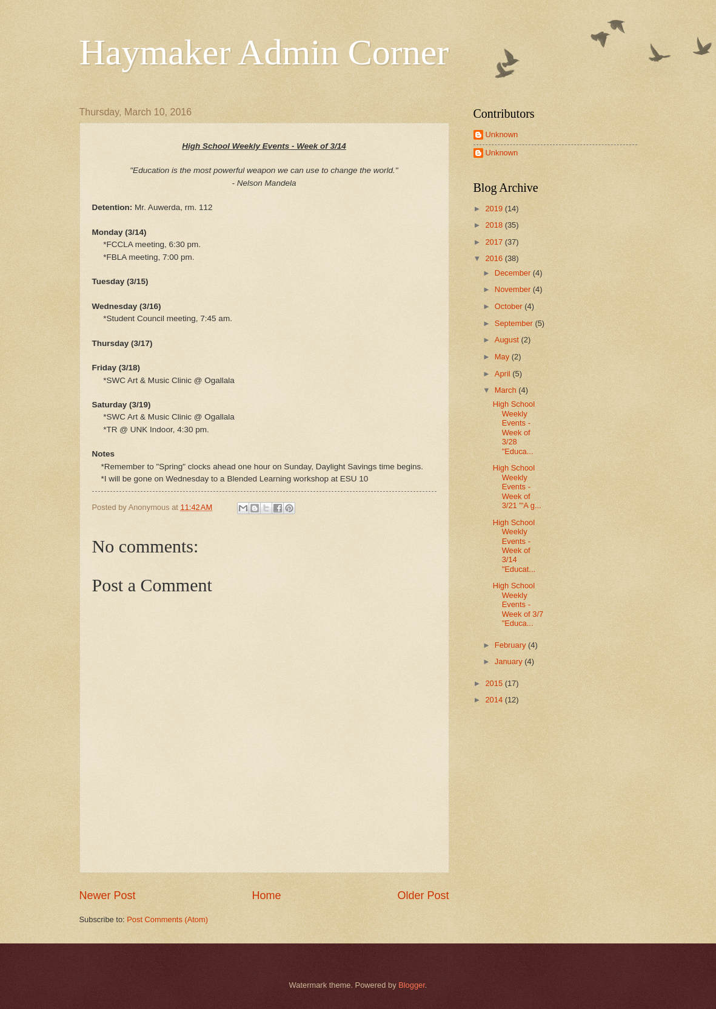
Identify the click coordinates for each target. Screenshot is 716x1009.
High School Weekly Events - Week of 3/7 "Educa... (518, 604)
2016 (494, 258)
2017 (494, 241)
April (503, 373)
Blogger (411, 985)
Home (266, 895)
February (511, 645)
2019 (494, 208)
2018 (494, 224)
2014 (494, 699)
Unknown (502, 134)
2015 (494, 683)
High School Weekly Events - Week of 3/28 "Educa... (514, 427)
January (509, 661)
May (503, 356)
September (515, 323)
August (508, 339)
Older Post (423, 895)
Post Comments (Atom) (167, 919)
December (514, 272)
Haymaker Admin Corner (264, 52)
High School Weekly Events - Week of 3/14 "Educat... (514, 546)
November (514, 289)
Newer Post (107, 895)
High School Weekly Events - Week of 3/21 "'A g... (517, 486)
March (506, 390)
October (509, 306)
